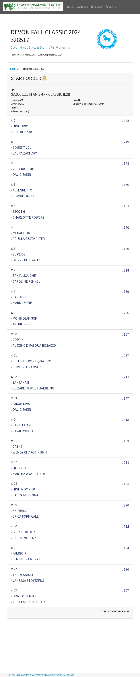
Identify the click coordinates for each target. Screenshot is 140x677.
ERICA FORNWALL (26, 516)
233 (126, 120)
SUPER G (19, 254)
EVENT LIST (82, 6)
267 (126, 355)
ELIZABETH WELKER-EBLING (33, 388)
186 (126, 569)
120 (126, 227)
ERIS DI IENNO (23, 132)
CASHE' (18, 446)
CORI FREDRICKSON (27, 367)
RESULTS (97, 6)
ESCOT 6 (19, 211)
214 (126, 270)
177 (126, 398)
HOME (70, 6)
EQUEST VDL (22, 147)
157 (126, 334)
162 (126, 441)
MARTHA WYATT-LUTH (29, 474)
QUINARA (19, 468)
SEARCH (111, 6)
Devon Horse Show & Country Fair (33, 47)
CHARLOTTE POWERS (28, 217)
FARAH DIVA (21, 404)
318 (126, 419)
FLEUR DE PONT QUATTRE (32, 361)
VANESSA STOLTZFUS (28, 580)
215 (126, 526)
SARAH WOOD (23, 431)
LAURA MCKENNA (25, 495)
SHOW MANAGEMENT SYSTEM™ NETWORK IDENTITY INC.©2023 (41, 675)
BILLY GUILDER (24, 532)
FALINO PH (21, 553)
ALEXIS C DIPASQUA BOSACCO (34, 345)
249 (126, 142)
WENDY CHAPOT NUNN (30, 452)
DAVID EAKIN (22, 174)
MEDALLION (21, 233)
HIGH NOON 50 (24, 489)
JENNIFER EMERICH (27, 559)
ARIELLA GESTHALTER (29, 238)
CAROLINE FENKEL (26, 281)
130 (126, 249)
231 (126, 462)
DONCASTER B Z (24, 596)
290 (126, 505)
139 (126, 291)
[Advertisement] (70, 647)
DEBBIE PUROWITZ (26, 260)
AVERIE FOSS (22, 324)
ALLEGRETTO (22, 190)
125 (126, 484)
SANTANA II (21, 382)
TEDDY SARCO (23, 575)
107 (126, 590)
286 (126, 313)
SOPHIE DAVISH (24, 196)
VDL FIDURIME (23, 169)
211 (126, 377)
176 (126, 185)
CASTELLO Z (22, 425)
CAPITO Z (19, 297)
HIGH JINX (20, 126)
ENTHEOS (20, 510)
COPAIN (18, 339)
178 (126, 163)
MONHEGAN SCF (25, 318)
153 (126, 206)
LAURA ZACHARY (25, 153)
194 (126, 548)
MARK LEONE (22, 302)
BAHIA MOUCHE (24, 275)
